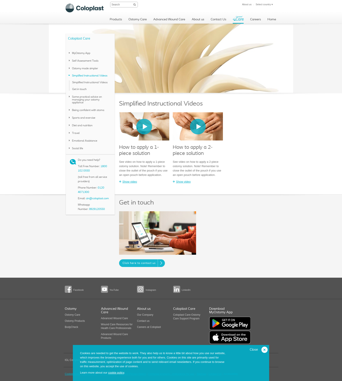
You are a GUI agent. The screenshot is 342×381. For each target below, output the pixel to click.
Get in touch (79, 89)
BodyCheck (71, 327)
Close (254, 350)
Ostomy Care (72, 314)
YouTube (114, 290)
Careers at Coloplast (149, 327)
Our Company (145, 314)
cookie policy (116, 372)
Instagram (150, 290)
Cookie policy (72, 374)
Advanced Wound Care (114, 318)
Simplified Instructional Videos (90, 82)
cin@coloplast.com (97, 198)
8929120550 (97, 209)
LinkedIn (186, 290)
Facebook (78, 290)
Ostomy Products (75, 320)
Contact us (143, 320)
